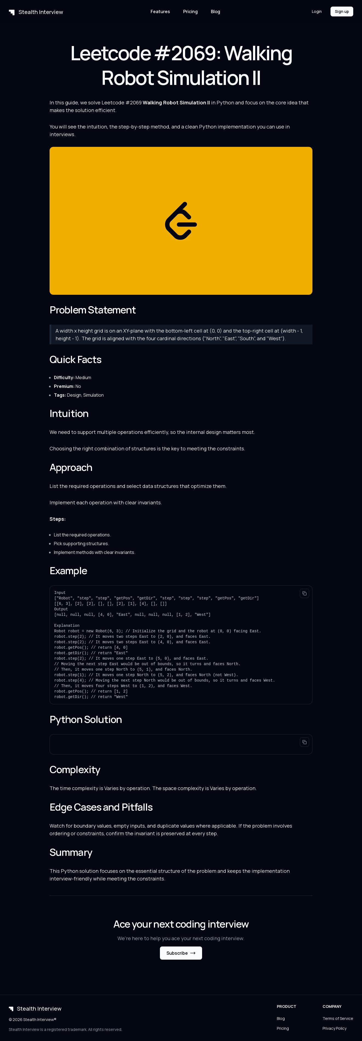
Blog (215, 11)
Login (317, 11)
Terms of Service (338, 1018)
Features (160, 11)
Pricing (190, 11)
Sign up (342, 11)
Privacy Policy (334, 1028)
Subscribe (181, 953)
